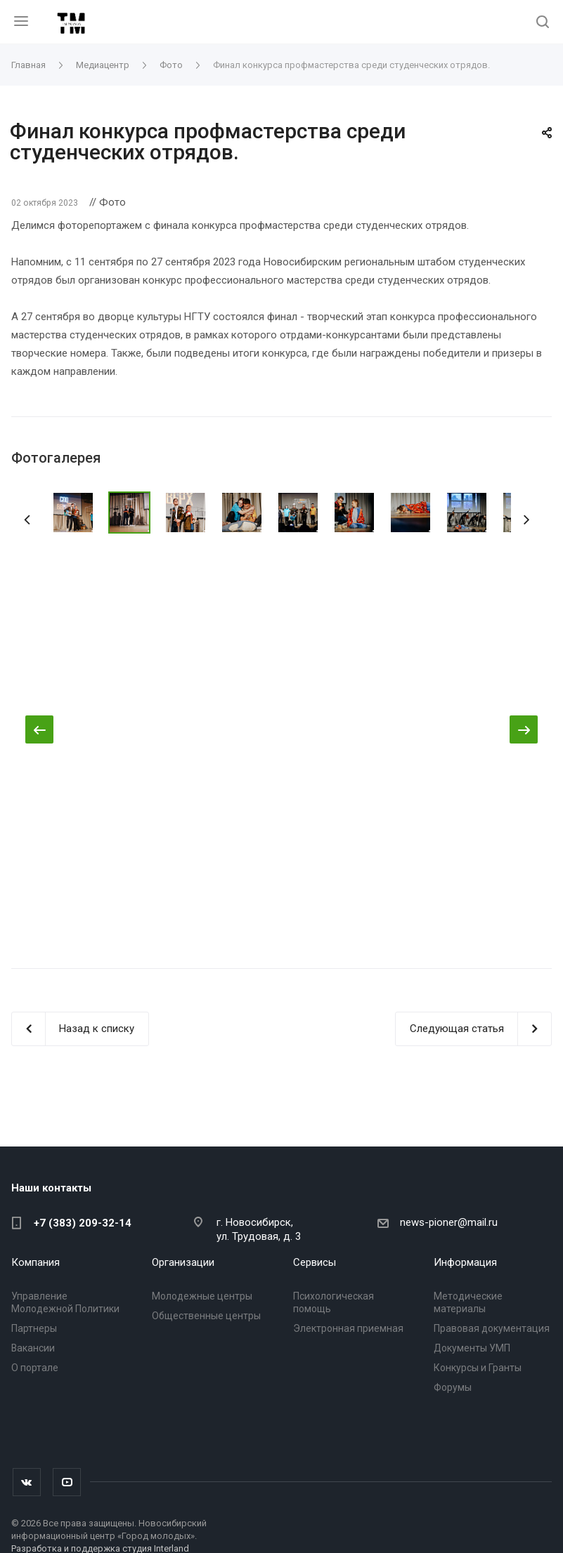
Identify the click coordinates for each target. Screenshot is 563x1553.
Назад (32, 517)
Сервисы (314, 1262)
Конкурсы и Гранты (478, 1367)
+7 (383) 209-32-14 (82, 1223)
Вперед (531, 517)
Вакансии (33, 1348)
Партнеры (34, 1328)
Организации (183, 1262)
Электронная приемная (348, 1328)
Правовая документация (492, 1328)
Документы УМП (472, 1348)
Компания (35, 1262)
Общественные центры (206, 1315)
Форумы (453, 1387)
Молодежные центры (202, 1296)
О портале (34, 1367)
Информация (465, 1262)
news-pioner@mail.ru (449, 1222)
